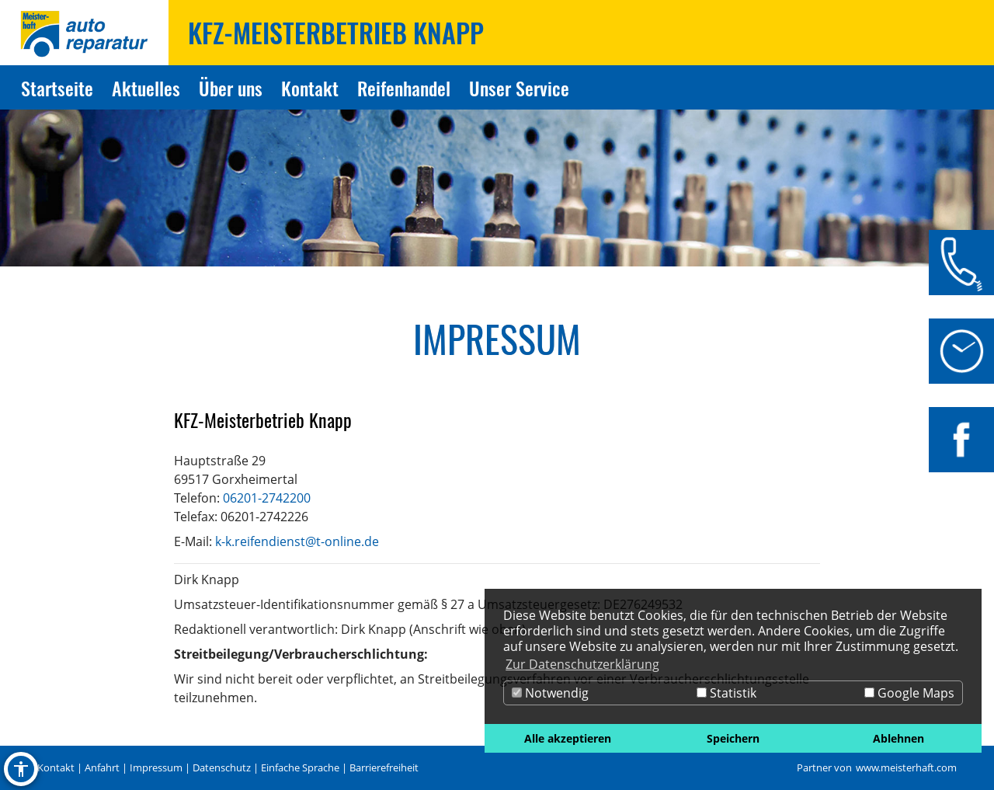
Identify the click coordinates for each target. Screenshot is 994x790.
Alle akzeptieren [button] (567, 738)
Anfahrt (102, 767)
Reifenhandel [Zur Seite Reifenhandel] (403, 88)
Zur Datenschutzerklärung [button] (582, 664)
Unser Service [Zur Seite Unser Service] (519, 88)
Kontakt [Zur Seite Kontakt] (310, 88)
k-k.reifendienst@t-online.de (297, 541)
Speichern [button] (733, 738)
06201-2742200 (267, 497)
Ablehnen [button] (898, 738)
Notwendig (550, 692)
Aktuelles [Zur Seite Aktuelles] (146, 88)
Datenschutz (222, 767)
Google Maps (909, 692)
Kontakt (56, 767)
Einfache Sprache (300, 767)
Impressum (156, 767)
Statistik (726, 692)
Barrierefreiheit (384, 767)
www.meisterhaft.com (906, 767)
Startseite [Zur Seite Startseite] (57, 88)
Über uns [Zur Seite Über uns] (230, 88)
